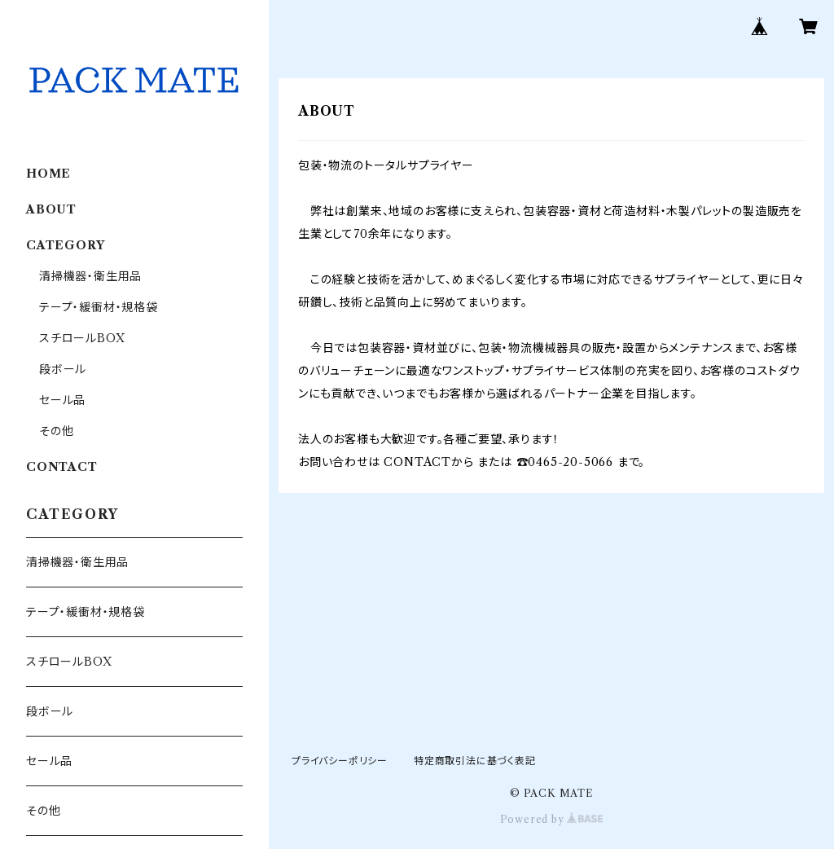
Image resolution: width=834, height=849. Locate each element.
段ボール (62, 369)
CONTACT (62, 467)
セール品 (62, 400)
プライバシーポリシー (340, 760)
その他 (56, 431)
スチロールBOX (82, 338)
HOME (48, 173)
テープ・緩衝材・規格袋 (98, 307)
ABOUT (51, 209)
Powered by (552, 819)
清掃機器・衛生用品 (90, 276)
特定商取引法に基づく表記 (475, 760)
